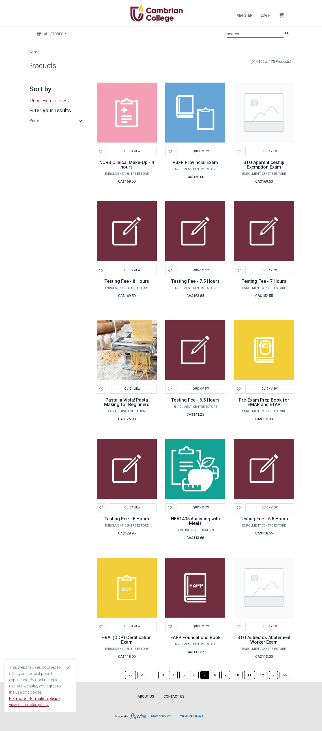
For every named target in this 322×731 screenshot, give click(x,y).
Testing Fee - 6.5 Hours (195, 400)
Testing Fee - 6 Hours (126, 518)
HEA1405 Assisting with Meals (195, 521)
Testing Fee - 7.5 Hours (195, 281)
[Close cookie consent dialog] (68, 667)
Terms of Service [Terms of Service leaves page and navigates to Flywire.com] (191, 716)
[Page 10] (237, 675)
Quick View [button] (132, 151)
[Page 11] (249, 675)
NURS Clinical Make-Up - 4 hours (126, 165)
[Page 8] (215, 675)
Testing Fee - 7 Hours (264, 281)
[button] (56, 120)
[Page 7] (204, 675)
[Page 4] (173, 675)
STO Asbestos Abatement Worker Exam (264, 640)
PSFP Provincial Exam (195, 162)
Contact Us (174, 696)
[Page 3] (162, 675)
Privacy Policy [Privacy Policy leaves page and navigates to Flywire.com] (161, 716)
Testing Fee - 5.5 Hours (264, 518)
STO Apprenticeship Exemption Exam (263, 165)
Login (266, 16)
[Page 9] (225, 675)
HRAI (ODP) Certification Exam (127, 640)
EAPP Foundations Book (195, 637)
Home (33, 52)
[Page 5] (183, 675)
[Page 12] (262, 675)
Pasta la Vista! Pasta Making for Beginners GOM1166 (126, 404)
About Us (146, 696)
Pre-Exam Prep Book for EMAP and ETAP (264, 402)
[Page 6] (194, 675)
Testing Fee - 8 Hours (126, 281)
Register (244, 16)
